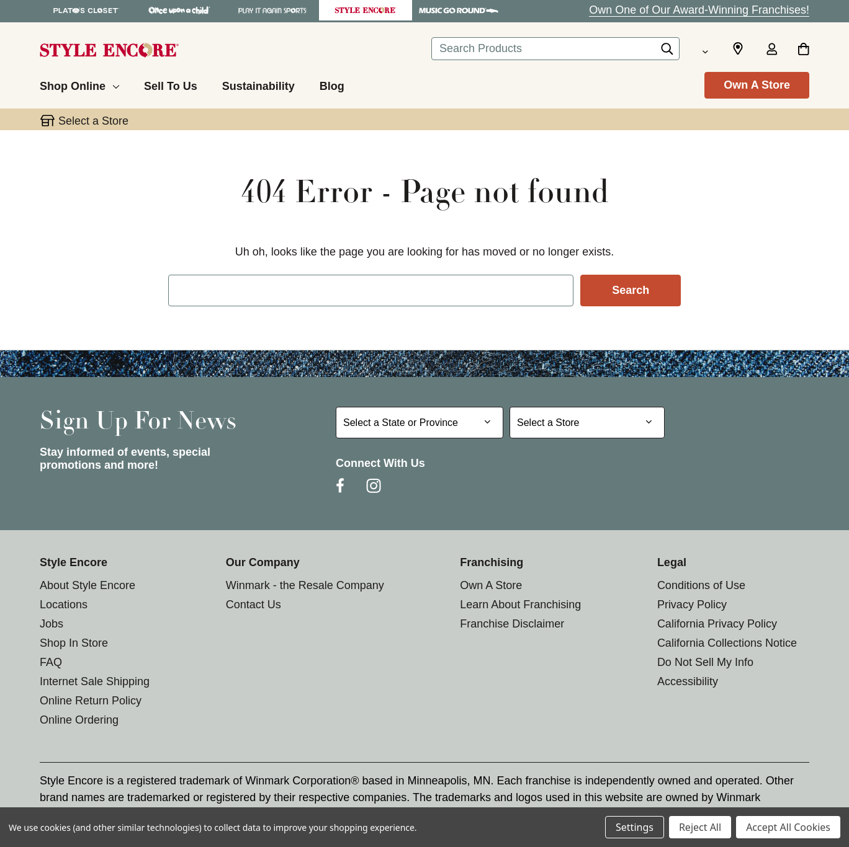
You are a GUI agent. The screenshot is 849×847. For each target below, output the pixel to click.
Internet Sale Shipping (95, 681)
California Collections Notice (727, 643)
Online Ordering (79, 720)
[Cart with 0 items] (803, 50)
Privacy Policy (692, 604)
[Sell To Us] (171, 84)
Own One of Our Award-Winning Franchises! (699, 10)
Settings (635, 827)
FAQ (51, 662)
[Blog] (332, 84)
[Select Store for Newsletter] (587, 422)
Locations (64, 604)
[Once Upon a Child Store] (179, 10)
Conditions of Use (701, 585)
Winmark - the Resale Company (305, 585)
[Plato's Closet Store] (86, 10)
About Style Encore (87, 585)
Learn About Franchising (520, 604)
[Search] (667, 52)
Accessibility (687, 681)
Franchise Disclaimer (512, 624)
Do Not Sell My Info (705, 662)
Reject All (700, 827)
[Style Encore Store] (365, 10)
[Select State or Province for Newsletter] (419, 422)
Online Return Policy (91, 700)
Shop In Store (74, 643)
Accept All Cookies (788, 827)
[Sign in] (771, 50)
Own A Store (757, 85)
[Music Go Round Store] (458, 10)
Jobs (51, 624)
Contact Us (253, 604)
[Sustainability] (258, 84)
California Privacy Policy (717, 624)
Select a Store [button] (93, 121)
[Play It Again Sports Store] (272, 10)
